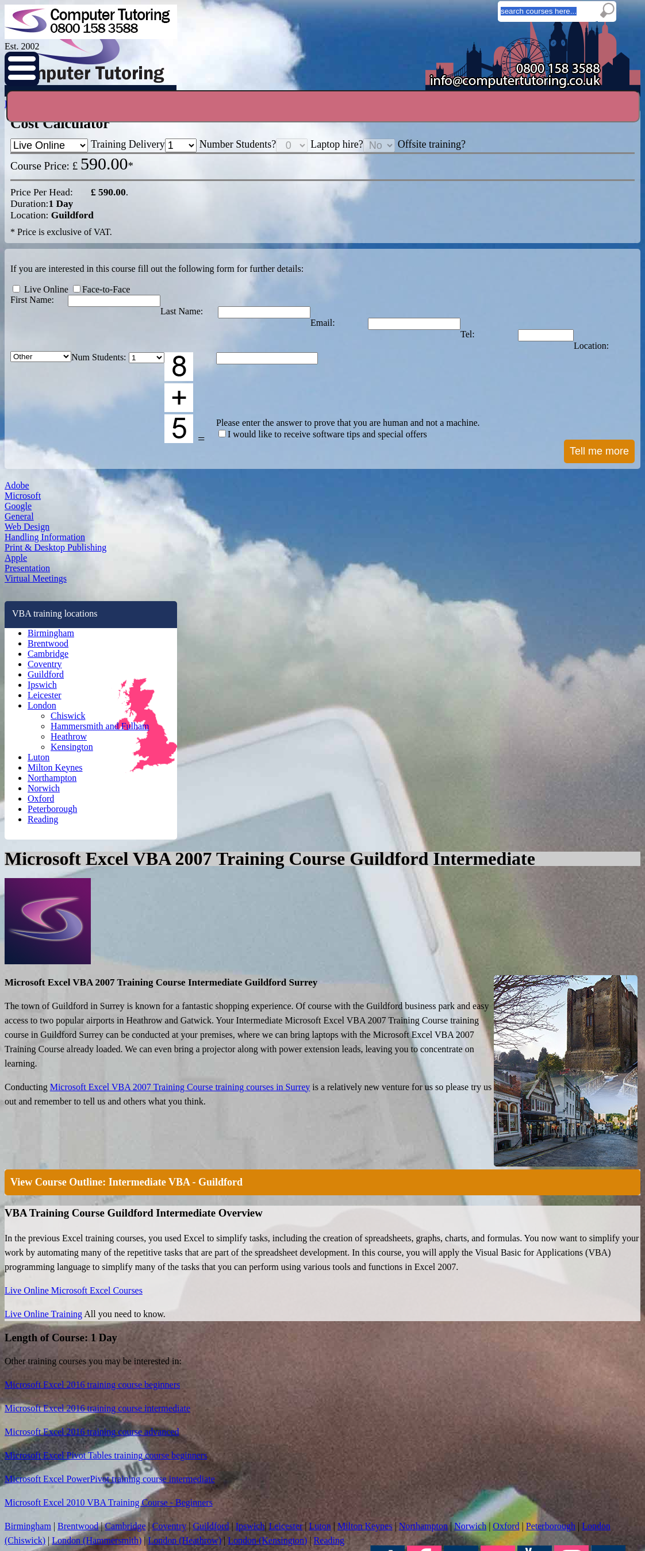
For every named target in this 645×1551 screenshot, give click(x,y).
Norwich (77, 1183)
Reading (78, 1228)
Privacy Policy (293, 1500)
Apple (68, 845)
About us (393, 1340)
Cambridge (82, 988)
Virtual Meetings (87, 898)
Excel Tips (118, 1408)
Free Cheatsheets (129, 1329)
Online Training (289, 91)
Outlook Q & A (124, 1368)
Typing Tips (128, 1316)
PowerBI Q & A (125, 1421)
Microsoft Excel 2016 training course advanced (325, 822)
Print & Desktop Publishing (105, 819)
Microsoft (74, 687)
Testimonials (529, 91)
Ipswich (76, 1033)
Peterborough (86, 1213)
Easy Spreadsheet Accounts (143, 1355)
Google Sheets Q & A (134, 1382)
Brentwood (81, 973)
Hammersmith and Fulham (115, 1097)
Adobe (69, 660)
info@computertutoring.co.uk (364, 1483)
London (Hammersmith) (441, 978)
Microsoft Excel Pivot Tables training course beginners (338, 844)
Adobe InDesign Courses (416, 1387)
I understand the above (322, 1523)
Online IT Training (137, 1309)
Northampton (85, 1168)
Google (71, 713)
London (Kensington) (372, 998)
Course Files (122, 1342)
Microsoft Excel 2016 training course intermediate (330, 800)
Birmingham (83, 959)
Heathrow (89, 1110)
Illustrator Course (405, 1426)
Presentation (80, 872)
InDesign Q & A (125, 1434)
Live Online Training (277, 664)
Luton (73, 1138)
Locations (411, 91)
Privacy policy (400, 1333)
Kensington (92, 1123)
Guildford (79, 1018)
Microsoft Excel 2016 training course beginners (325, 777)
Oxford (75, 1198)
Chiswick (88, 1084)
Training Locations (285, 1297)
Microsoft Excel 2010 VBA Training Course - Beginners (339, 889)
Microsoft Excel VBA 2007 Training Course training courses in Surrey (407, 388)
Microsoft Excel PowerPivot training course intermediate (341, 867)
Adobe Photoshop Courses (418, 1400)
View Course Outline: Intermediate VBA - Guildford (366, 477)
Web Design (80, 766)
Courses (155, 91)
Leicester (79, 1048)
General (72, 740)
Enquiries (215, 91)
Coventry (79, 1003)
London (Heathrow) (282, 998)
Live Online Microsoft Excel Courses (306, 641)
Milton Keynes (86, 1153)
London (76, 1063)
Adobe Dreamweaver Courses (423, 1413)
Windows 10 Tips (128, 1395)
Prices (467, 91)
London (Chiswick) (347, 978)
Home (101, 91)
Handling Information (95, 793)
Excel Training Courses (413, 1360)
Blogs (356, 91)
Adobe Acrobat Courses (414, 1374)
